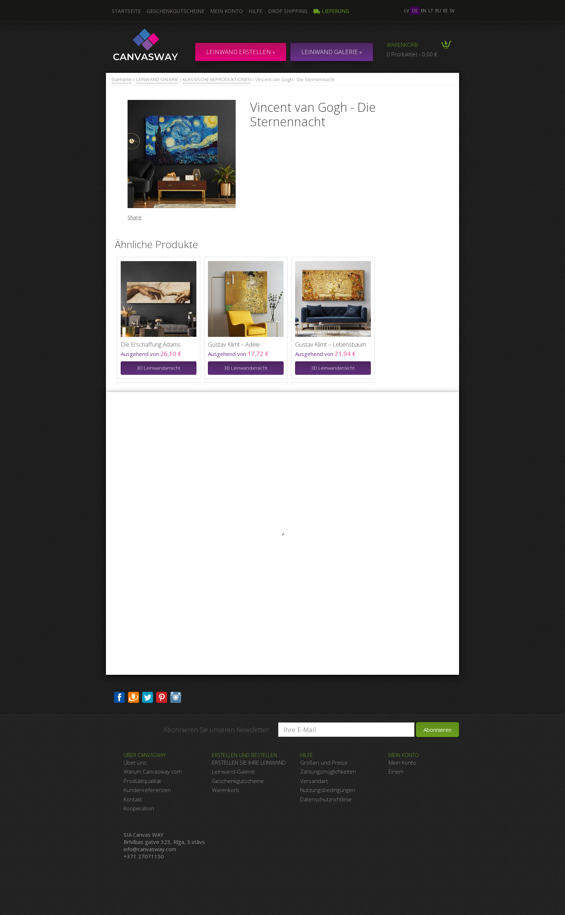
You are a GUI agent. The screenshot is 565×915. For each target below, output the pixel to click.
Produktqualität (142, 780)
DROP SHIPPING (287, 11)
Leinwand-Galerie (233, 771)
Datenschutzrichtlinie (326, 799)
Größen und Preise (324, 762)
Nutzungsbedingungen (327, 789)
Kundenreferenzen (147, 789)
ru (438, 11)
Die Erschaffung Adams (151, 344)
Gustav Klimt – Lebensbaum (330, 344)
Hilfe (255, 11)
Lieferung (331, 11)
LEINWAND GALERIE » (331, 52)
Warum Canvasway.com (153, 771)
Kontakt (133, 799)
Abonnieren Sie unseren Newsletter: (216, 729)
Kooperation (139, 808)
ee (445, 11)
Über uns (135, 762)
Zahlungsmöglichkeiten (328, 771)
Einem (396, 771)
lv (406, 11)
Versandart (314, 780)
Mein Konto (226, 11)
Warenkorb (402, 44)
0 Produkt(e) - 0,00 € (412, 54)
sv (452, 11)
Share (135, 217)
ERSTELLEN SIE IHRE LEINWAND (249, 762)
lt (430, 11)
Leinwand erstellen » (240, 52)
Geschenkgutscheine (175, 11)
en (423, 11)
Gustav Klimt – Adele (234, 344)
